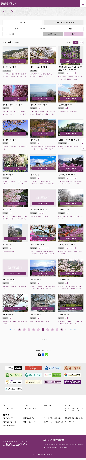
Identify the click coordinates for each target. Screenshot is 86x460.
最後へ (76, 329)
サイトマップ (69, 405)
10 (62, 330)
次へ (71, 329)
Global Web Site (70, 422)
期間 (70, 29)
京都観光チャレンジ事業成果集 (53, 422)
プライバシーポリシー (30, 408)
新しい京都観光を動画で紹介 (52, 418)
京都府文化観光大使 (9, 426)
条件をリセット (53, 34)
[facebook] (43, 354)
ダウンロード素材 (8, 408)
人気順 (81, 42)
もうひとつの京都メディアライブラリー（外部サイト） (74, 409)
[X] (39, 354)
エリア (16, 29)
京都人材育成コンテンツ (30, 422)
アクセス (26, 405)
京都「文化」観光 (8, 418)
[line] (46, 354)
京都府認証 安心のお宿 (9, 422)
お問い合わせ (48, 405)
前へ (15, 329)
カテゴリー (43, 29)
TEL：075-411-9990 (49, 447)
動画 (4, 405)
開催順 (75, 42)
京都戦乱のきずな (28, 418)
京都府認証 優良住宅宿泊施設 (74, 418)
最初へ (10, 329)
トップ (39, 339)
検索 (73, 34)
